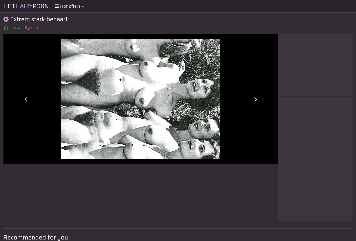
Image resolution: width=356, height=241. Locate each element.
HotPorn (26, 6)
